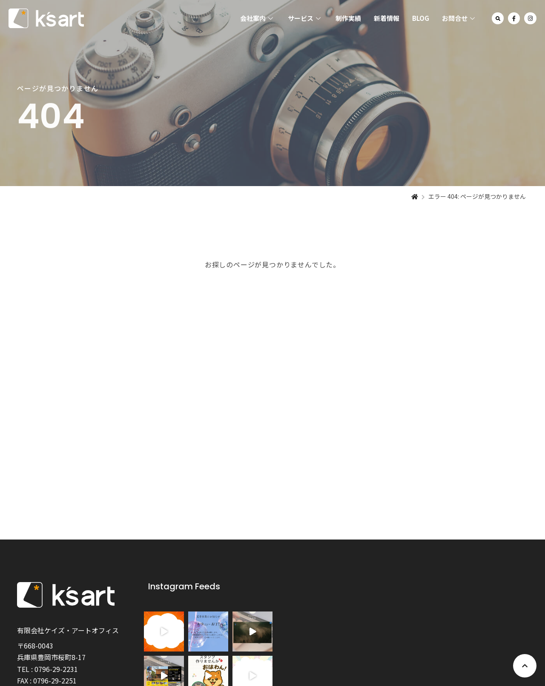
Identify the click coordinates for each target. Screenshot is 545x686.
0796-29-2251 (55, 680)
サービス (305, 18)
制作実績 (348, 18)
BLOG (420, 18)
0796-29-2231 (56, 669)
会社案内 (257, 18)
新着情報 (386, 18)
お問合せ (459, 18)
